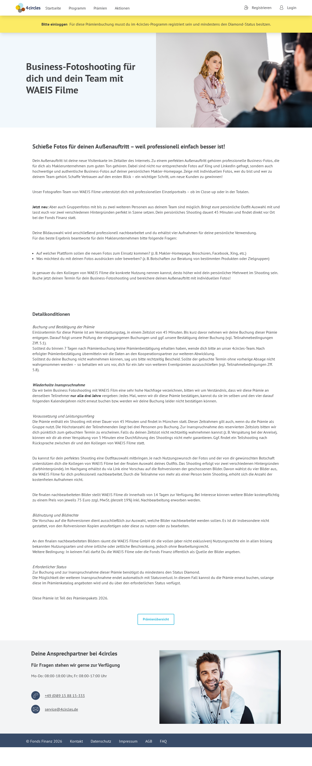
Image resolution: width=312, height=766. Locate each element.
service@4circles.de (61, 709)
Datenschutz (101, 741)
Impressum (128, 741)
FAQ (163, 741)
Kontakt (76, 741)
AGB (148, 741)
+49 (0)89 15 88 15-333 (65, 695)
